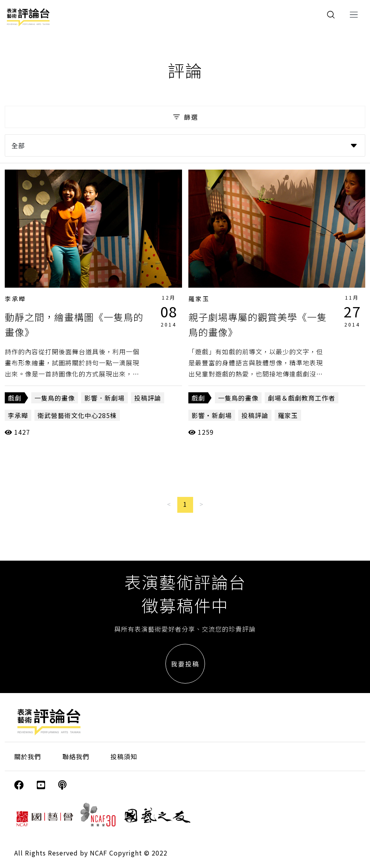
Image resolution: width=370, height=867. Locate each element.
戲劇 (14, 398)
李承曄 (15, 298)
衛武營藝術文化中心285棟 (77, 415)
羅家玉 (199, 298)
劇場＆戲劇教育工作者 (301, 398)
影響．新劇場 (104, 398)
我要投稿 (185, 663)
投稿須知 (123, 756)
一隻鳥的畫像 (54, 398)
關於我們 (27, 756)
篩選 (185, 117)
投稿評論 (147, 398)
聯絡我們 (76, 756)
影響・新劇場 (212, 415)
